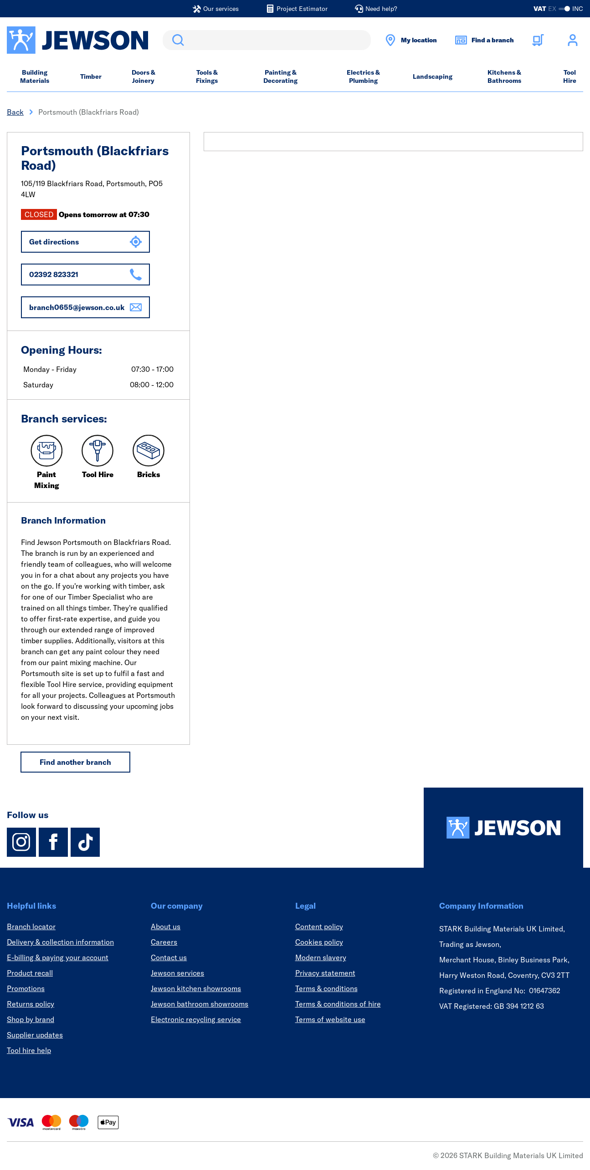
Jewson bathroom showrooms (199, 1003)
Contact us (169, 957)
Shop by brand (30, 1019)
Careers (164, 941)
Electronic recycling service (196, 1019)
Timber (91, 76)
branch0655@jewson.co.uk (85, 307)
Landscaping (432, 76)
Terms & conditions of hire (338, 1003)
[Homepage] (503, 828)
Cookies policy (319, 941)
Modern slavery (320, 957)
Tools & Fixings (207, 76)
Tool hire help (29, 1050)
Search (176, 40)
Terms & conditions (326, 988)
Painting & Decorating (280, 76)
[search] (267, 40)
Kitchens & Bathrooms (504, 76)
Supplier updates (35, 1034)
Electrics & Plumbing (363, 76)
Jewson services (177, 972)
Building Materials (34, 76)
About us (165, 926)
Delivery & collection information (60, 941)
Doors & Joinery (143, 76)
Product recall (30, 972)
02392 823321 (85, 274)
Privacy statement (325, 972)
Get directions (85, 242)
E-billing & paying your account (57, 957)
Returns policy (30, 1003)
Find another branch (75, 762)
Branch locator (31, 926)
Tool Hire (569, 76)
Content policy (319, 926)
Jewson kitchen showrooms (196, 988)
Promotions (26, 988)
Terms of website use (330, 1019)
